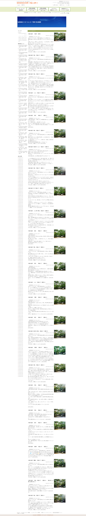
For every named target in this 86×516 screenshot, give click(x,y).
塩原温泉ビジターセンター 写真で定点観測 (29, 22)
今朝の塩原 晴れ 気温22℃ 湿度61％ (36, 168)
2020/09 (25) (21, 251)
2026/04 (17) (21, 157)
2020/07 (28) (21, 253)
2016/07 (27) (21, 320)
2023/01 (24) (21, 212)
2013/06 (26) (21, 372)
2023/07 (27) (21, 203)
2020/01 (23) (21, 262)
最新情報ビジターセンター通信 (30, 12)
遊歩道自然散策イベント (57, 512)
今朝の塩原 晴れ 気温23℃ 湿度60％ (36, 130)
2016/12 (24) (21, 313)
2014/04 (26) (21, 358)
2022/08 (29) (21, 219)
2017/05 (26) (21, 306)
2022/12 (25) (21, 213)
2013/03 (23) (21, 376)
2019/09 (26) (21, 267)
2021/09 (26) (21, 234)
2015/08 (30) (21, 335)
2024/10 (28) (21, 182)
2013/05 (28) (21, 373)
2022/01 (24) (21, 228)
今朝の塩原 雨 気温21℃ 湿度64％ (35, 188)
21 (23, 38)
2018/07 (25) (21, 287)
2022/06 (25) (21, 221)
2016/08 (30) (21, 319)
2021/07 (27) (21, 237)
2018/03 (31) (21, 292)
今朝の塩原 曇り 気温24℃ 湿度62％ (37, 230)
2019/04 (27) (21, 274)
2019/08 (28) (21, 269)
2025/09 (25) (21, 167)
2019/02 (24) (21, 277)
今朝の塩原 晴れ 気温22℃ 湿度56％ (37, 410)
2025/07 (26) (21, 170)
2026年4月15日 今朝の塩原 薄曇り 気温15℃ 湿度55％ (23, 56)
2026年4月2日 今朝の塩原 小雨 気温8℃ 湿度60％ (23, 100)
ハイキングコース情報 (35, 512)
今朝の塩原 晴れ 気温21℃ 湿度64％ (36, 247)
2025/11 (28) (21, 164)
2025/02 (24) (21, 177)
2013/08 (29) (21, 369)
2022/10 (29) (21, 216)
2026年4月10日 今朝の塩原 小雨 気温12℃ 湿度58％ (23, 74)
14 (23, 37)
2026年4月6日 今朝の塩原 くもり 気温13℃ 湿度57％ (23, 85)
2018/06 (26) (21, 288)
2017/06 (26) (21, 305)
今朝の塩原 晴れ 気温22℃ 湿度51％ (37, 385)
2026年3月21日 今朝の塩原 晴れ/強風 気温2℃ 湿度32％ (23, 137)
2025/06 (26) (21, 171)
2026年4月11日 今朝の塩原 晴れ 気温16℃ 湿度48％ (23, 71)
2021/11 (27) (21, 231)
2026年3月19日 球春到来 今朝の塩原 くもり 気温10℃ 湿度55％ (23, 145)
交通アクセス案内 (20, 513)
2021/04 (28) (21, 241)
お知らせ (39, 12)
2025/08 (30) (21, 168)
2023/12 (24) (21, 196)
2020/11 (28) (21, 248)
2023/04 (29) (21, 207)
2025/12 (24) (21, 163)
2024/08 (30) (21, 185)
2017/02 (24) (21, 310)
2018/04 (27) (21, 291)
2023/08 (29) (21, 202)
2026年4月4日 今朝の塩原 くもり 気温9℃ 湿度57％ (23, 93)
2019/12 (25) (21, 263)
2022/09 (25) (21, 217)
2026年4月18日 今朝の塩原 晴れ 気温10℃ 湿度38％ (23, 46)
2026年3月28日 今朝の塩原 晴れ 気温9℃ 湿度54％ (23, 116)
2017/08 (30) (21, 302)
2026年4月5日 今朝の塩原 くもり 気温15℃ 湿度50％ (23, 89)
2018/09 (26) (21, 284)
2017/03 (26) (21, 309)
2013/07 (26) (21, 370)
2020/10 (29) (21, 249)
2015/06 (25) (21, 338)
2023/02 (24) (21, 210)
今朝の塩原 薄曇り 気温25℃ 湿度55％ (36, 460)
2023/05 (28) (21, 206)
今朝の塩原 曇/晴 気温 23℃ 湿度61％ (38, 446)
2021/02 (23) (21, 244)
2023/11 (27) (21, 198)
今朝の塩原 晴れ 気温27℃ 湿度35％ (36, 495)
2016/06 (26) (21, 322)
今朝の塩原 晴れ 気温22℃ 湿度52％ (36, 365)
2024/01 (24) (21, 195)
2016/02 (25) (21, 327)
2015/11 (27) (21, 331)
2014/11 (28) (21, 348)
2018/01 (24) (21, 295)
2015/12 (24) (21, 330)
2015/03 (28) (21, 342)
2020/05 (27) (21, 256)
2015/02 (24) (21, 344)
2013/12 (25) (21, 363)
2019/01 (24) (21, 278)
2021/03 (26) (21, 242)
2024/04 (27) (21, 191)
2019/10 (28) (21, 266)
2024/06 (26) (21, 188)
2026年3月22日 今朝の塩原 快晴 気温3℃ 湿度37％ (23, 133)
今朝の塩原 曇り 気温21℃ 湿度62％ (37, 317)
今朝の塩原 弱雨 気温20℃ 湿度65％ (37, 297)
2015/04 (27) (21, 341)
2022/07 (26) (21, 220)
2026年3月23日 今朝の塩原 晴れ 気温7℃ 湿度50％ (23, 130)
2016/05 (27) (21, 323)
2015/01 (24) (21, 345)
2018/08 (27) (21, 285)
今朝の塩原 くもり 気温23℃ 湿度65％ (36, 92)
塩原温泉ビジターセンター (64, 1)
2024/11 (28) (21, 181)
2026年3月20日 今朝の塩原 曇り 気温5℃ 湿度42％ (23, 141)
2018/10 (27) (21, 283)
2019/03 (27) (21, 276)
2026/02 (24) (21, 160)
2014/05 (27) (21, 356)
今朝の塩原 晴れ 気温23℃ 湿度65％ (36, 55)
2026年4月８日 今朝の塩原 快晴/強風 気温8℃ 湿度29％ (23, 82)
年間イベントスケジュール (46, 512)
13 (22, 37)
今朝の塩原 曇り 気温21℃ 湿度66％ (37, 263)
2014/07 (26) (21, 354)
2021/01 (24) (21, 245)
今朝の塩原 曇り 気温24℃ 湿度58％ (37, 422)
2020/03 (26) (21, 259)
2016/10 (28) (21, 316)
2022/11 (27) (21, 214)
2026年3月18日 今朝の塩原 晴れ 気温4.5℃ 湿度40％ (23, 148)
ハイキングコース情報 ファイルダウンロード (51, 12)
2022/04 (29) (21, 224)
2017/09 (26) (21, 301)
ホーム (68, 12)
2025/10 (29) (21, 166)
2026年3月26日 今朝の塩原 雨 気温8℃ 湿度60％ (23, 123)
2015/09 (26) (21, 334)
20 (22, 38)
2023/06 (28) (21, 205)
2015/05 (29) (21, 340)
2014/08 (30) (21, 352)
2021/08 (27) (21, 235)
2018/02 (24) (21, 294)
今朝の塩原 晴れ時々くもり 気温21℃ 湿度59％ (38, 146)
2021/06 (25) (21, 238)
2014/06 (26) (21, 355)
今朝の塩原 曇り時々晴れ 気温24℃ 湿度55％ (38, 331)
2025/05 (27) (21, 173)
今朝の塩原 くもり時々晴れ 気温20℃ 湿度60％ (38, 210)
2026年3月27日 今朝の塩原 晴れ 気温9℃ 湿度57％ (23, 120)
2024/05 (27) (21, 189)
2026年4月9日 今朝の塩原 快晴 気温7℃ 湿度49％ (23, 78)
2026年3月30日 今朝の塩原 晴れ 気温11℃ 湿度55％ (23, 109)
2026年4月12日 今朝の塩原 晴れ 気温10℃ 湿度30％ (23, 67)
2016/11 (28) (21, 315)
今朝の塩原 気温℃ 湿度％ (34, 33)
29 (24, 40)
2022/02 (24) (21, 227)
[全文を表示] (43, 51)
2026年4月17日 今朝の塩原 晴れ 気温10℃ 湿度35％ (23, 50)
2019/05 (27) (21, 273)
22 (24, 38)
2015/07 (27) (21, 337)
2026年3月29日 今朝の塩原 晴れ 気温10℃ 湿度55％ (23, 112)
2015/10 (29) (21, 333)
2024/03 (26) (21, 192)
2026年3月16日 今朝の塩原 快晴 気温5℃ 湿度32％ (23, 152)
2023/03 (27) (21, 209)
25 (20, 40)
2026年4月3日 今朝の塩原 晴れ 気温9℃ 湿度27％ (23, 96)
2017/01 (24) (21, 312)
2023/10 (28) (21, 199)
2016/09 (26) (21, 317)
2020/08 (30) (21, 252)
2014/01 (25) (21, 362)
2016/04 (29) (21, 324)
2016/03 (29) (21, 326)
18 (20, 38)
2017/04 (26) (21, 308)
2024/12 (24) (21, 180)
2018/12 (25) (21, 280)
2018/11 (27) (21, 281)
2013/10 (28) (21, 366)
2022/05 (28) (21, 223)
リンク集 (63, 12)
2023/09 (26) (21, 200)
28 (23, 40)
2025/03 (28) (21, 175)
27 (22, 40)
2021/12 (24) (21, 230)
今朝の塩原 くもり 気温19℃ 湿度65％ (36, 282)
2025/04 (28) (21, 174)
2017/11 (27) (21, 298)
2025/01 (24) (21, 178)
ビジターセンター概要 (65, 13)
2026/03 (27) (21, 159)
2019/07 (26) (21, 270)
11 (20, 37)
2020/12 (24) (21, 246)
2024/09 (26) (21, 184)
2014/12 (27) (21, 347)
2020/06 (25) (21, 255)
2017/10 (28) (21, 299)
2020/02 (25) (21, 260)
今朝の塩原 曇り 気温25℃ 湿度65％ (37, 115)
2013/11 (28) (21, 365)
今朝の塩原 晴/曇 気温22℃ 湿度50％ (38, 347)
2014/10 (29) (21, 349)
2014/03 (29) (21, 359)
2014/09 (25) (21, 351)
